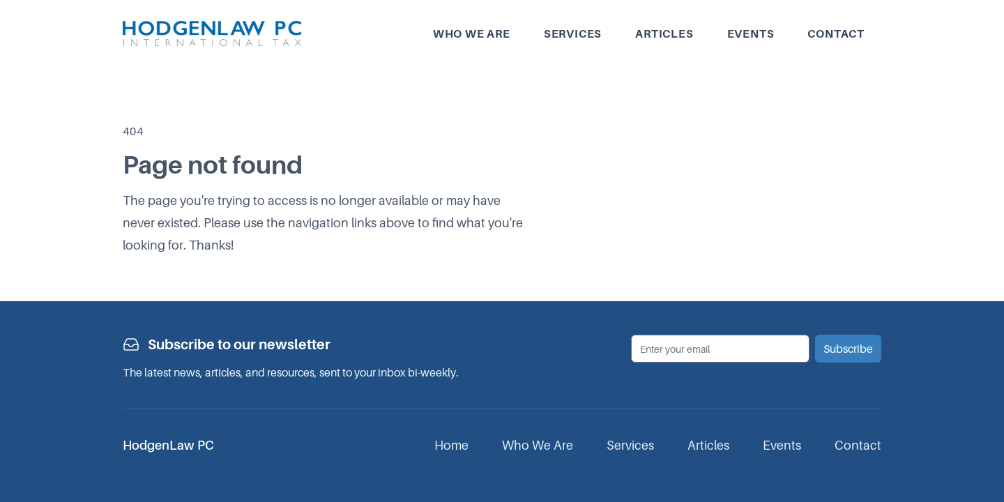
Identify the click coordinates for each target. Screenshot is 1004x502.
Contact (836, 33)
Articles (664, 33)
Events (751, 33)
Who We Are (537, 445)
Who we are (471, 33)
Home (451, 445)
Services (573, 33)
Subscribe (848, 349)
